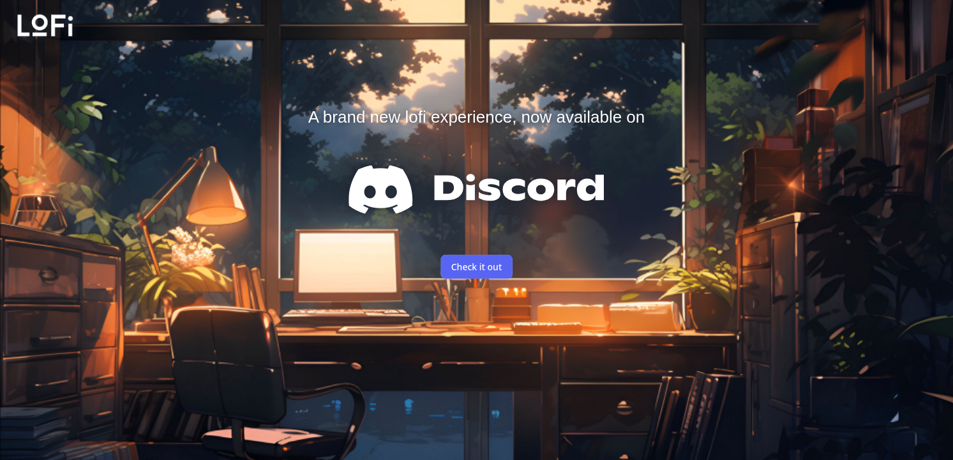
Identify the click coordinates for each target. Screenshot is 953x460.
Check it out (476, 267)
